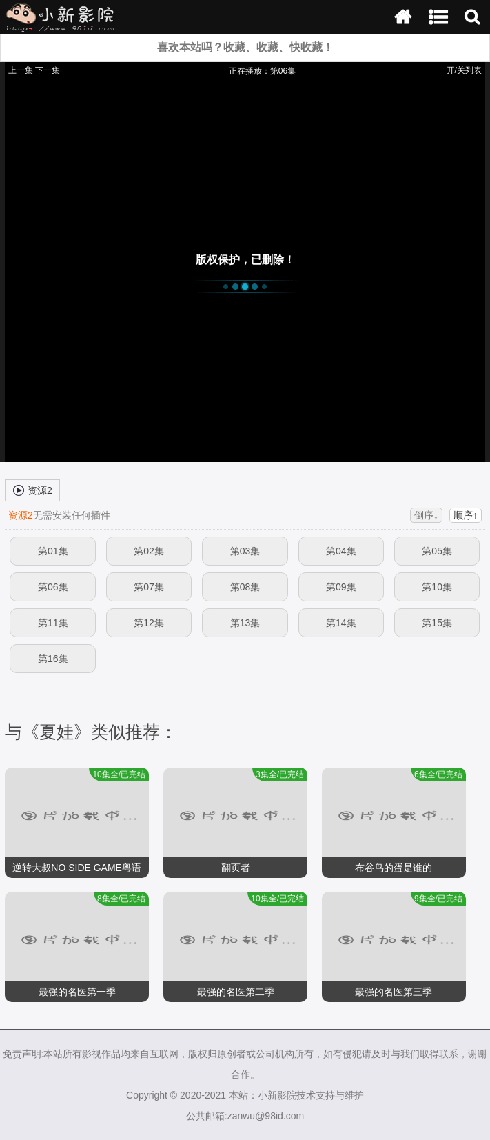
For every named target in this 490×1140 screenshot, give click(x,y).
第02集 (149, 551)
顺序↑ (465, 515)
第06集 (53, 586)
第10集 (437, 586)
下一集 (47, 70)
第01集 (53, 551)
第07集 (149, 586)
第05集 (437, 551)
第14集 (341, 622)
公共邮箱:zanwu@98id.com (245, 1115)
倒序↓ (426, 515)
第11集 (53, 622)
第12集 (149, 622)
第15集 (437, 622)
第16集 (53, 658)
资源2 (32, 489)
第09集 (341, 586)
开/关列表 (464, 70)
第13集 (245, 622)
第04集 (341, 551)
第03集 (245, 551)
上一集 (20, 70)
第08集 (245, 586)
